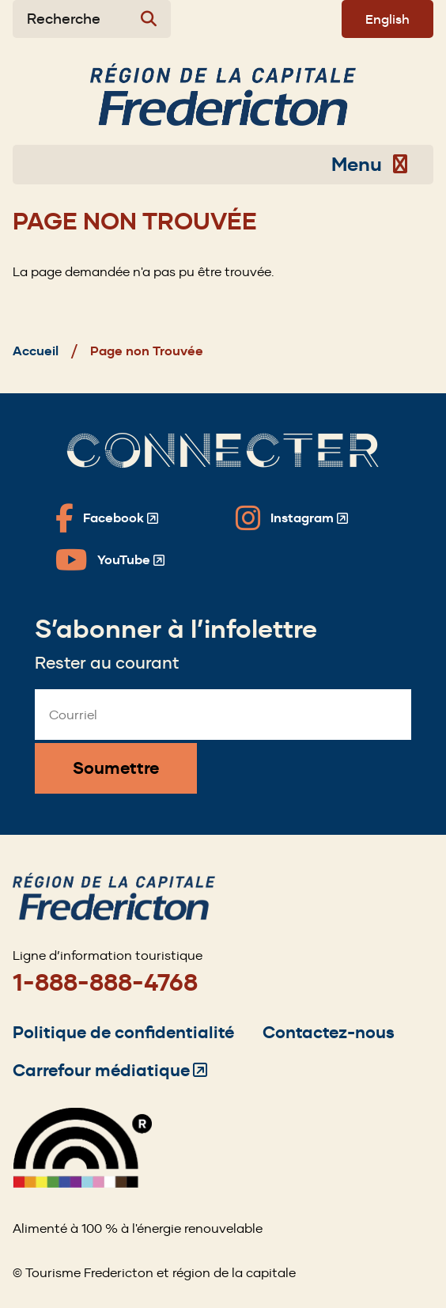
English (387, 19)
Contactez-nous (329, 1032)
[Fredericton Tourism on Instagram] (292, 518)
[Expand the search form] (92, 19)
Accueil (36, 351)
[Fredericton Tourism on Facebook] (106, 518)
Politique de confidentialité (123, 1032)
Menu (369, 164)
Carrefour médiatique (110, 1070)
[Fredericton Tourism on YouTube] (109, 560)
